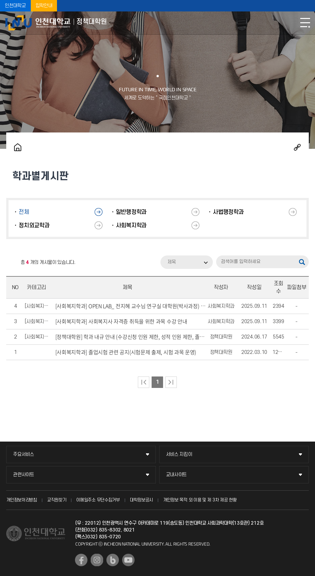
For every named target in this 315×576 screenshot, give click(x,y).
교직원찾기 (56, 499)
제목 (171, 262)
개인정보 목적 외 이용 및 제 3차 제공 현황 (200, 499)
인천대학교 (15, 6)
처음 (143, 382)
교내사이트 (176, 475)
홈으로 (17, 147)
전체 (24, 212)
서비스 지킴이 (179, 454)
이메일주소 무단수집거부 (98, 499)
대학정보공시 (141, 499)
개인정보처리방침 (21, 499)
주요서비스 (23, 454)
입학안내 (44, 6)
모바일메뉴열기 (305, 22)
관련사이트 (23, 475)
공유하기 (297, 147)
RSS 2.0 (11, 263)
